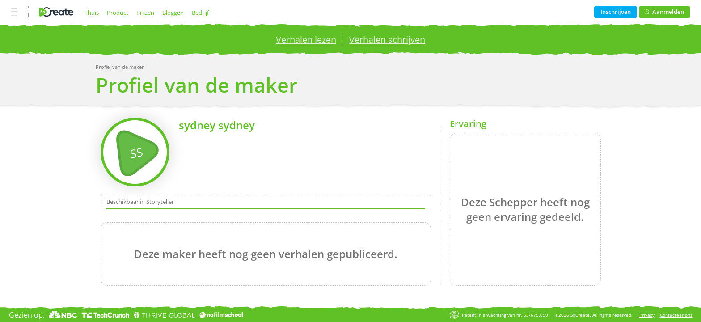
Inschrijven (615, 12)
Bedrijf (200, 12)
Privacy (647, 315)
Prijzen (145, 12)
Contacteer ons (676, 315)
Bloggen (173, 12)
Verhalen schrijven (387, 40)
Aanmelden (664, 12)
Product (117, 12)
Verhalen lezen (306, 40)
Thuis (91, 12)
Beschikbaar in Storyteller (140, 202)
